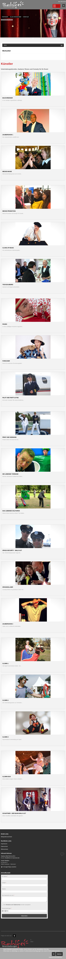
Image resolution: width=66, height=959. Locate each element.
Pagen (4, 324)
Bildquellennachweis (6, 836)
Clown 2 (5, 700)
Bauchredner (7, 98)
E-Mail (4, 882)
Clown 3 (5, 737)
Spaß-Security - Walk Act (12, 550)
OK (53, 954)
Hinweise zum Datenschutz (13, 904)
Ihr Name (5, 876)
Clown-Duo (6, 776)
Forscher (6, 361)
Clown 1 (5, 663)
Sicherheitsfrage (7, 908)
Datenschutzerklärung (55, 957)
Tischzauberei (7, 284)
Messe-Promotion (9, 211)
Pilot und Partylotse (10, 397)
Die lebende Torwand (10, 474)
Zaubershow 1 (7, 134)
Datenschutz (4, 846)
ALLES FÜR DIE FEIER (15, 16)
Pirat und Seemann (9, 437)
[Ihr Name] (24, 879)
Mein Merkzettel (62, 1)
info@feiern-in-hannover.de (12, 858)
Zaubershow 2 (7, 624)
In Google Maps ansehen (8, 867)
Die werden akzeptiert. (17, 904)
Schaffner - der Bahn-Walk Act (14, 813)
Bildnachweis (4, 849)
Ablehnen (59, 954)
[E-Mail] (24, 885)
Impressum (4, 843)
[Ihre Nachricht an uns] (24, 899)
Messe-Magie (7, 171)
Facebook (14, 935)
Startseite (5, 16)
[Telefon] (24, 891)
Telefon (4, 889)
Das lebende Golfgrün (11, 511)
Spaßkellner (7, 587)
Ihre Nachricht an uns (8, 895)
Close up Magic (8, 248)
